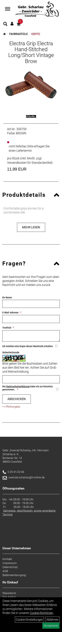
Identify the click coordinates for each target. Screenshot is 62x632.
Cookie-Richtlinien (41, 613)
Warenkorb (9, 593)
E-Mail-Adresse (10, 312)
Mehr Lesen (31, 227)
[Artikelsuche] (5, 24)
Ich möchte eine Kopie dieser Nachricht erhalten (27, 346)
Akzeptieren (51, 625)
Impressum (9, 563)
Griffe (35, 34)
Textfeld (6, 327)
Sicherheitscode (10, 352)
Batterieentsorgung (14, 575)
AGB (5, 571)
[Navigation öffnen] (7, 9)
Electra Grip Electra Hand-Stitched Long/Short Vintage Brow (31, 52)
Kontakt (7, 559)
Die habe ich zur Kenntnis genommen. (27, 388)
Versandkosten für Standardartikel (29, 162)
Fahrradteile (18, 34)
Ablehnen (52, 619)
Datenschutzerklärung (18, 386)
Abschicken (16, 399)
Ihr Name (7, 297)
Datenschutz (10, 567)
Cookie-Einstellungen (29, 619)
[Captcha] (31, 379)
